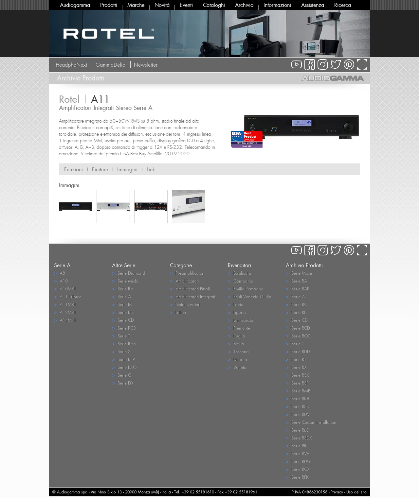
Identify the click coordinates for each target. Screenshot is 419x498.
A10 (61, 281)
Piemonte (239, 328)
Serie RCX (297, 469)
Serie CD (123, 320)
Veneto (237, 367)
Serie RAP (297, 288)
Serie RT (296, 359)
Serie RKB (297, 398)
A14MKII (65, 320)
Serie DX (122, 383)
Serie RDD (298, 351)
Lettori (178, 312)
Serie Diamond (128, 273)
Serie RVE (297, 453)
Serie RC (122, 304)
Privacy (337, 492)
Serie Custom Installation (311, 422)
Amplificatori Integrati (192, 296)
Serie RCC (298, 336)
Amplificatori (184, 281)
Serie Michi (125, 281)
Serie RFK (297, 477)
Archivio (244, 5)
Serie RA (122, 288)
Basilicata (239, 273)
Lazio (235, 304)
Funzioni (73, 169)
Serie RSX (297, 375)
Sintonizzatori (185, 304)
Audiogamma (75, 5)
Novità (162, 5)
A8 (59, 273)
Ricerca (342, 5)
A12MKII (65, 312)
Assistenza (312, 5)
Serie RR (296, 445)
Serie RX (296, 367)
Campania (240, 281)
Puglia (236, 336)
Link (151, 169)
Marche (135, 5)
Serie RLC (297, 430)
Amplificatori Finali (190, 288)
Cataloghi (214, 5)
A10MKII (65, 288)
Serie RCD (124, 328)
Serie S (121, 351)
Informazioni (277, 5)
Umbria (237, 359)
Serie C (121, 375)
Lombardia (240, 320)
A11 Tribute (68, 296)
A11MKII (65, 304)
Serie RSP (123, 359)
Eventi (186, 5)
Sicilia (236, 343)
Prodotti (108, 5)
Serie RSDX (299, 438)
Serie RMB (124, 367)
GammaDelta (110, 64)
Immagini (127, 169)
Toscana (238, 351)
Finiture (100, 169)
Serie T (121, 336)
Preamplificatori (187, 273)
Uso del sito (356, 492)
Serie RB (122, 312)
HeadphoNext (71, 64)
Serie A (121, 296)
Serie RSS (297, 406)
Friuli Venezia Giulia (249, 296)
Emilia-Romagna (246, 288)
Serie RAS (124, 343)
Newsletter (145, 64)
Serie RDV (298, 414)
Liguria (237, 312)
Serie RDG (298, 461)
